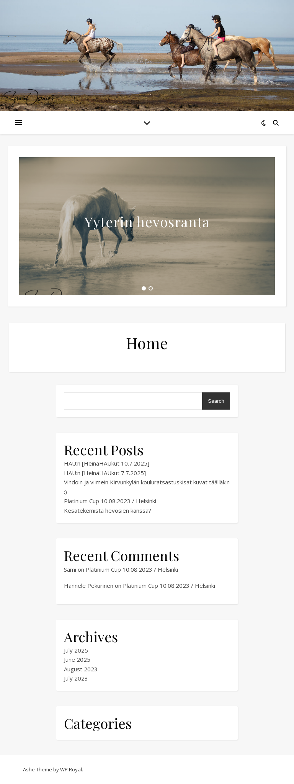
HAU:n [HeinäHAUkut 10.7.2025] (106, 463)
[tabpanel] (147, 226)
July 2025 (76, 650)
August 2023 (81, 669)
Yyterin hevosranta (147, 221)
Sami (70, 569)
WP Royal (71, 769)
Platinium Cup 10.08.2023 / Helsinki (110, 501)
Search (216, 401)
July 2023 (76, 678)
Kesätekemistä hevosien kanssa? (107, 510)
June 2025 (77, 659)
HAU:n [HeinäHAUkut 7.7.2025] (105, 473)
